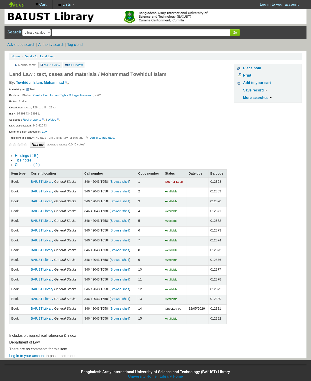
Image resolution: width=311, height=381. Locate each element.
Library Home (171, 376)
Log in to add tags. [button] (102, 137)
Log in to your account (27, 356)
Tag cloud (75, 45)
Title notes (23, 160)
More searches (257, 98)
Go (235, 32)
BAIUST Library (20, 4)
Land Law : (40, 56)
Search (14, 32)
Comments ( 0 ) (27, 165)
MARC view (52, 65)
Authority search (51, 45)
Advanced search (21, 45)
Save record (255, 90)
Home (15, 56)
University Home (142, 376)
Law (45, 131)
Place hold (252, 68)
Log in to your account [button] (279, 4)
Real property (32, 119)
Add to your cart (257, 83)
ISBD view (75, 65)
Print (247, 75)
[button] (41, 4)
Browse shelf (120, 181)
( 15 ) (26, 156)
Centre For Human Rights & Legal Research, (63, 95)
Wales (52, 119)
